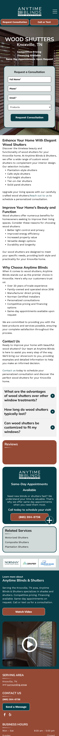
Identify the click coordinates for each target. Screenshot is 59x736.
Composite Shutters (17, 542)
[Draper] (29, 563)
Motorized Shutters (16, 537)
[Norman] (11, 563)
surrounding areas (17, 684)
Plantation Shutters (16, 546)
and (4, 684)
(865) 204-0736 (11, 699)
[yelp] (10, 715)
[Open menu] (55, 11)
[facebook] (4, 715)
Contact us (9, 370)
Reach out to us (39, 195)
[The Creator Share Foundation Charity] (47, 563)
